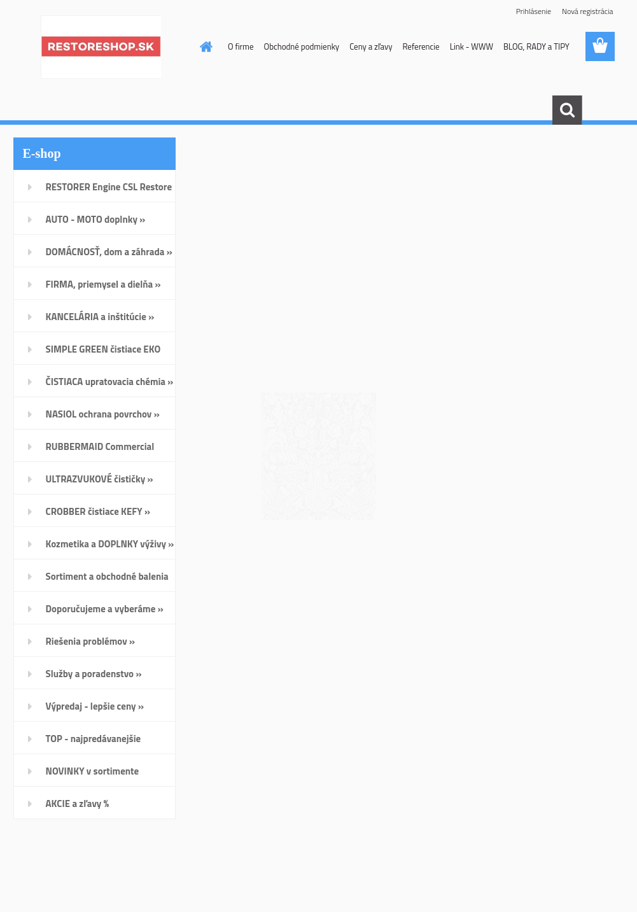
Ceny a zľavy (370, 46)
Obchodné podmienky (302, 46)
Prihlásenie (533, 11)
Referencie (420, 46)
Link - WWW (471, 46)
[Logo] (100, 47)
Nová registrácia (587, 11)
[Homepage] (203, 46)
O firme (241, 46)
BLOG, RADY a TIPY (536, 46)
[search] (567, 110)
